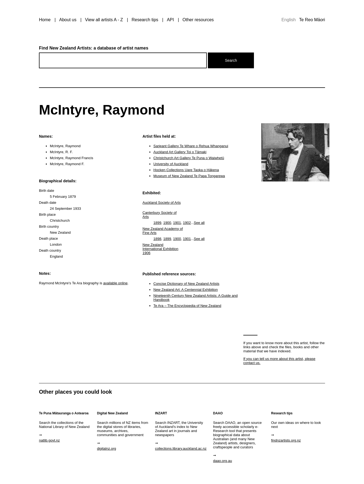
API (170, 19)
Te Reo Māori (312, 19)
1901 (177, 223)
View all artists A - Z (104, 19)
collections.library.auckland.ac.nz (181, 448)
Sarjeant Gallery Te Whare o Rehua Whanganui (190, 146)
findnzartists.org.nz (286, 440)
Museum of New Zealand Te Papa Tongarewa (189, 176)
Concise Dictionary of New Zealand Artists (186, 284)
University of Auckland (170, 164)
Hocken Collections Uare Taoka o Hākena (186, 170)
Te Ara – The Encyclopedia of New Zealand (187, 306)
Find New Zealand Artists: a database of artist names (93, 48)
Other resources (198, 19)
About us (67, 19)
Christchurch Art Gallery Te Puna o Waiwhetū (188, 158)
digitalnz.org (106, 448)
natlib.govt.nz (49, 440)
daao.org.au (222, 461)
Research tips (145, 19)
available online (115, 283)
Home (45, 19)
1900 (167, 223)
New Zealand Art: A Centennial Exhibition (185, 290)
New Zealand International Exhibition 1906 (160, 249)
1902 (187, 223)
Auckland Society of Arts (161, 203)
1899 (157, 223)
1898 (157, 239)
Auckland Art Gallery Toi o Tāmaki (180, 152)
